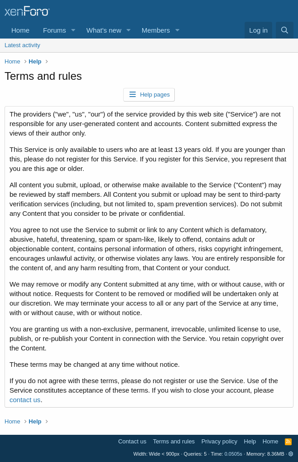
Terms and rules (174, 441)
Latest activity (22, 45)
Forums (54, 30)
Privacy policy (219, 441)
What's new (104, 30)
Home (20, 30)
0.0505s (233, 454)
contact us (25, 400)
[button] (73, 30)
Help (250, 441)
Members (156, 30)
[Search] (284, 30)
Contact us (132, 441)
